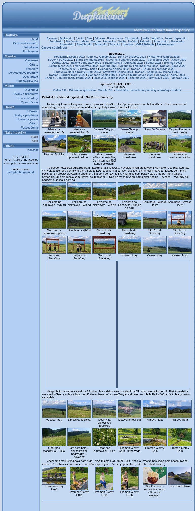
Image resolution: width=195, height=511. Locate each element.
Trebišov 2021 (173, 62)
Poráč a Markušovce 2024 (136, 74)
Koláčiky (32, 68)
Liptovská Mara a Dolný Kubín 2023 (77, 71)
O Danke (32, 111)
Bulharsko (67, 38)
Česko (80, 38)
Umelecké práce (28, 119)
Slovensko (177, 41)
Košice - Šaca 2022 (172, 65)
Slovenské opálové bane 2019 (125, 59)
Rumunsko (161, 41)
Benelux (52, 38)
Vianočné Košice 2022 (114, 68)
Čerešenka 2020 (158, 59)
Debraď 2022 (108, 65)
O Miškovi (32, 89)
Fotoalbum (31, 47)
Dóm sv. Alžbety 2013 (132, 56)
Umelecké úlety (28, 98)
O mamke (32, 60)
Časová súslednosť (54, 47)
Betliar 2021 (153, 62)
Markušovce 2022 (86, 65)
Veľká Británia (145, 44)
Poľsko (132, 41)
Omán (122, 41)
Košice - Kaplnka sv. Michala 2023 (157, 71)
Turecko (114, 44)
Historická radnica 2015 (164, 56)
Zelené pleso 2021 (60, 65)
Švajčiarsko (84, 44)
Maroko (96, 41)
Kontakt (33, 149)
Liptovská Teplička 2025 (109, 77)
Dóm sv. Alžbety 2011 (101, 56)
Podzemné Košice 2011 (69, 56)
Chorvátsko (132, 38)
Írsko (168, 38)
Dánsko (100, 38)
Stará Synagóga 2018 (90, 59)
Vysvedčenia (30, 102)
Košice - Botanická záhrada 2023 (152, 68)
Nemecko (109, 41)
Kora (35, 136)
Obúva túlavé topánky (24, 72)
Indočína (157, 38)
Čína (89, 38)
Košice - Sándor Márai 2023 (67, 74)
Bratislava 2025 (159, 77)
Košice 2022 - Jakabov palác (78, 68)
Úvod (35, 39)
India (146, 38)
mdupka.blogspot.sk (21, 172)
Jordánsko (57, 41)
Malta (85, 41)
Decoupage (31, 76)
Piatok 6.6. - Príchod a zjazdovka (74, 90)
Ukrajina (127, 44)
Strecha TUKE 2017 (60, 59)
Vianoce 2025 (180, 77)
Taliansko (101, 44)
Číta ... (34, 64)
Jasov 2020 (178, 59)
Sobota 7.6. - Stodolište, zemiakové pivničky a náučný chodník (139, 90)
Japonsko (180, 38)
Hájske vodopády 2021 (86, 62)
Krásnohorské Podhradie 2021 (123, 62)
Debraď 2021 (60, 62)
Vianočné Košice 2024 (170, 74)
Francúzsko (115, 38)
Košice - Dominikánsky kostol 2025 (68, 77)
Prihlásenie (31, 51)
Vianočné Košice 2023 (102, 74)
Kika (35, 140)
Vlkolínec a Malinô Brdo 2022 (138, 65)
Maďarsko (72, 41)
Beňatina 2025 (137, 77)
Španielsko (67, 44)
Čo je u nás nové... (26, 43)
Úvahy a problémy (26, 93)
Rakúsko (145, 41)
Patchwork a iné (28, 80)
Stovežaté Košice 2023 (118, 71)
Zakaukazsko (165, 44)
